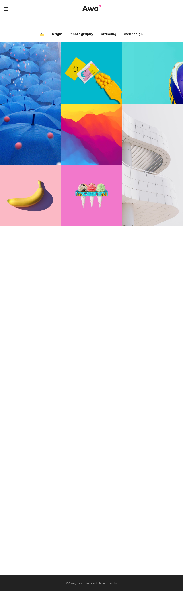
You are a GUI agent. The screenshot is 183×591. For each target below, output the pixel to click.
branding (109, 34)
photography (81, 34)
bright (57, 34)
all (42, 34)
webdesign (133, 34)
